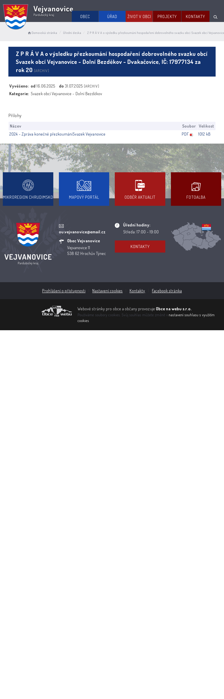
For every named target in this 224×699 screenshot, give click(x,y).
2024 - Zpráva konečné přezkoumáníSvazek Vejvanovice (57, 134)
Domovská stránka (42, 33)
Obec (85, 16)
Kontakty (195, 16)
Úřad (112, 16)
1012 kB (204, 134)
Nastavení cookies (107, 290)
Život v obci (139, 16)
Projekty (167, 16)
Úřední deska (72, 33)
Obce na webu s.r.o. (174, 308)
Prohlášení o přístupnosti (64, 290)
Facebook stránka (167, 290)
